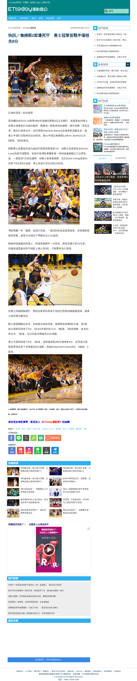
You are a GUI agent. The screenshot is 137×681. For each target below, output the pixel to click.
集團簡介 (46, 671)
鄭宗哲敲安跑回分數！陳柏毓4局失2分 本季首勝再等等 (31, 613)
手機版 (25, 2)
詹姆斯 (58, 429)
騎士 (65, 429)
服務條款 (88, 671)
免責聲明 (117, 671)
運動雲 (29, 9)
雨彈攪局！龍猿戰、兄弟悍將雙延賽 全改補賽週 (28, 602)
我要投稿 (19, 671)
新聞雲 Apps (35, 2)
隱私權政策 (97, 671)
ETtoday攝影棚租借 (101, 139)
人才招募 (28, 671)
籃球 (41, 18)
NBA (85, 429)
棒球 (34, 18)
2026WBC (24, 18)
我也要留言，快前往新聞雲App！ (49, 660)
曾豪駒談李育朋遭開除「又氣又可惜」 (112, 57)
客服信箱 (70, 671)
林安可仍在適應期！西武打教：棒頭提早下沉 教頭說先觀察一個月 (36, 590)
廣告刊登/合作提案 (58, 671)
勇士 (23, 429)
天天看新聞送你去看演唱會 (104, 105)
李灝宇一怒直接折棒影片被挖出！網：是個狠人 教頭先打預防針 (35, 585)
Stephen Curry (48, 429)
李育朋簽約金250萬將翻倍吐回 (109, 46)
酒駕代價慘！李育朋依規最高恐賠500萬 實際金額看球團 (32, 596)
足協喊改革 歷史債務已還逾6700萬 (112, 76)
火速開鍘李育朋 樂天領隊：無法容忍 (112, 71)
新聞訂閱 (45, 2)
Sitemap (79, 671)
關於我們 (37, 671)
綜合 (59, 18)
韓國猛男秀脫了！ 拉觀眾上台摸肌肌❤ (28, 524)
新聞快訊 (12, 18)
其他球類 (50, 18)
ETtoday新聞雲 (15, 2)
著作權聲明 (108, 671)
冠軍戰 (71, 429)
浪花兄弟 (36, 429)
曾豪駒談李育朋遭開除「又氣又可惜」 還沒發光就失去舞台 (33, 607)
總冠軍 (78, 429)
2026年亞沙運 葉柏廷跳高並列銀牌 (112, 82)
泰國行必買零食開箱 (101, 115)
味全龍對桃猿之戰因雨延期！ (109, 51)
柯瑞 (18, 429)
